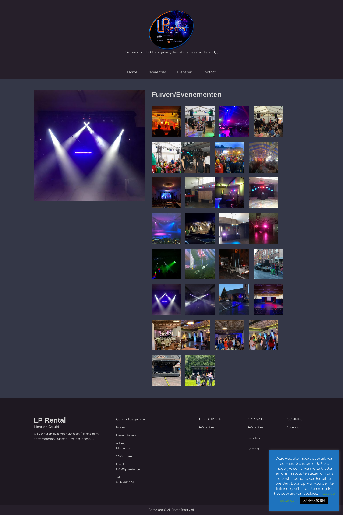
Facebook (294, 427)
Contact (209, 72)
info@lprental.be (128, 469)
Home (132, 72)
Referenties (157, 72)
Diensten (184, 72)
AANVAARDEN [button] (314, 500)
